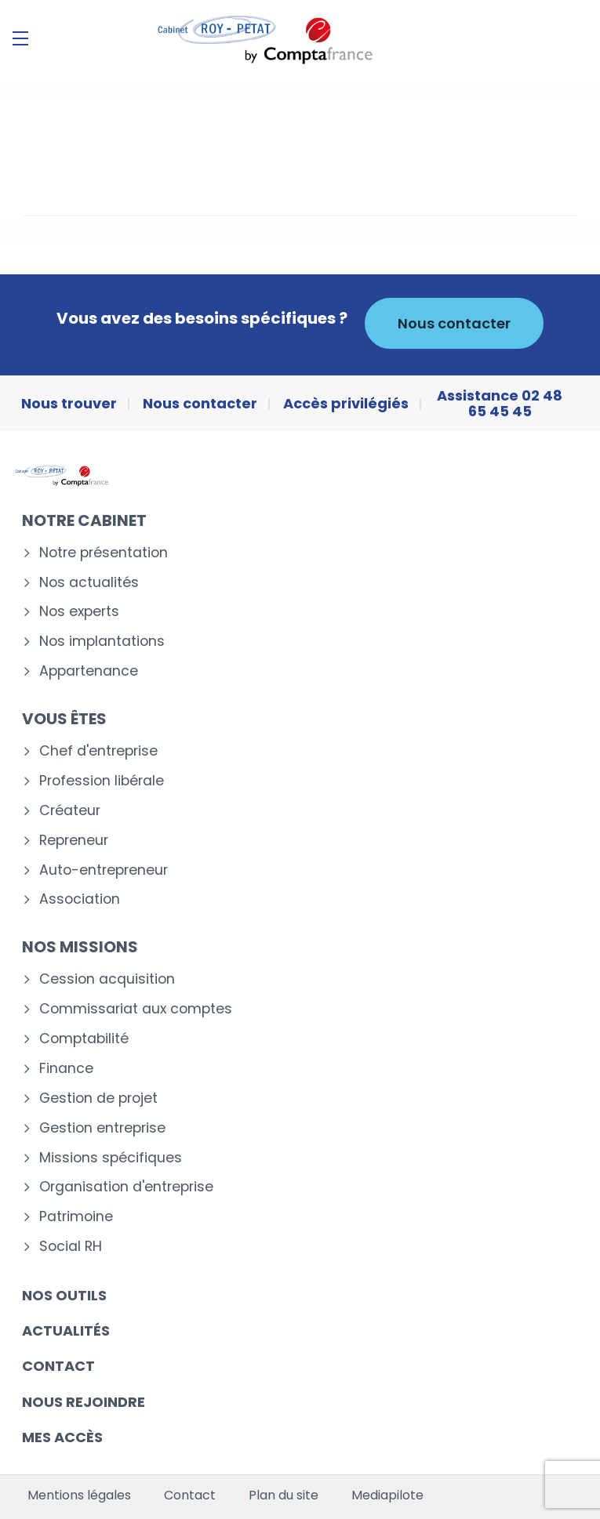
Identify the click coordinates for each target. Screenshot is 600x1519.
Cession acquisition (107, 979)
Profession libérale (101, 781)
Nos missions (80, 947)
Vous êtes (64, 719)
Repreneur (73, 841)
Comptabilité (84, 1039)
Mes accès (62, 1437)
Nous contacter (454, 323)
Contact (58, 1366)
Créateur (69, 811)
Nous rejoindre (83, 1402)
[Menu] (20, 38)
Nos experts (79, 612)
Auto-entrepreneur (103, 870)
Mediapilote (387, 1495)
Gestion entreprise (102, 1128)
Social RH (70, 1247)
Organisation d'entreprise (126, 1187)
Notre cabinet (84, 520)
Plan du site (283, 1495)
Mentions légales (79, 1495)
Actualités (66, 1330)
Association (79, 899)
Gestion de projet (98, 1098)
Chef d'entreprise (98, 751)
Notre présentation (103, 553)
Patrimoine (76, 1217)
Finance (66, 1069)
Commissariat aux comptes (135, 1009)
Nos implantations (102, 642)
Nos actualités (89, 583)
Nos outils (64, 1295)
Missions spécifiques (110, 1158)
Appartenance (88, 671)
